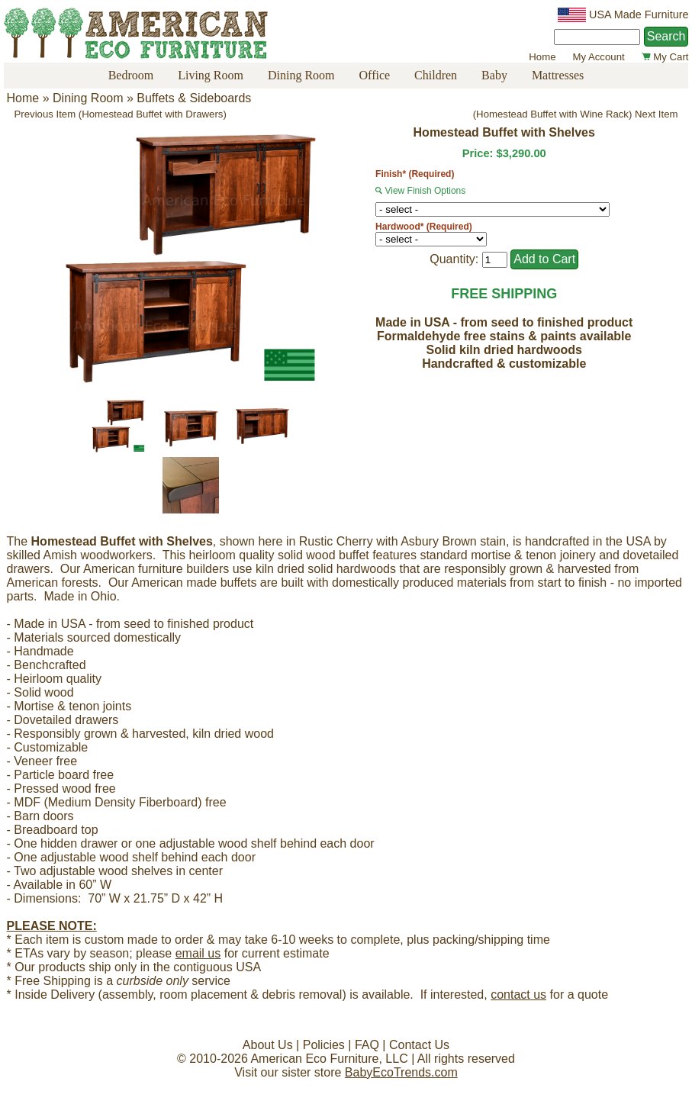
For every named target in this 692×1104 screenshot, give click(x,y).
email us (198, 953)
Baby (494, 75)
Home (542, 57)
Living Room (210, 75)
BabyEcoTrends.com (401, 1072)
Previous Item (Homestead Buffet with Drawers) (120, 114)
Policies (324, 1044)
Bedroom (131, 75)
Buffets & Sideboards (194, 98)
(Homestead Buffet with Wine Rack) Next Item (575, 114)
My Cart (665, 57)
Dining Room (301, 75)
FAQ (367, 1044)
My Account (598, 57)
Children (435, 75)
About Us (268, 1044)
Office (375, 75)
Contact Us (419, 1044)
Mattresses (558, 75)
